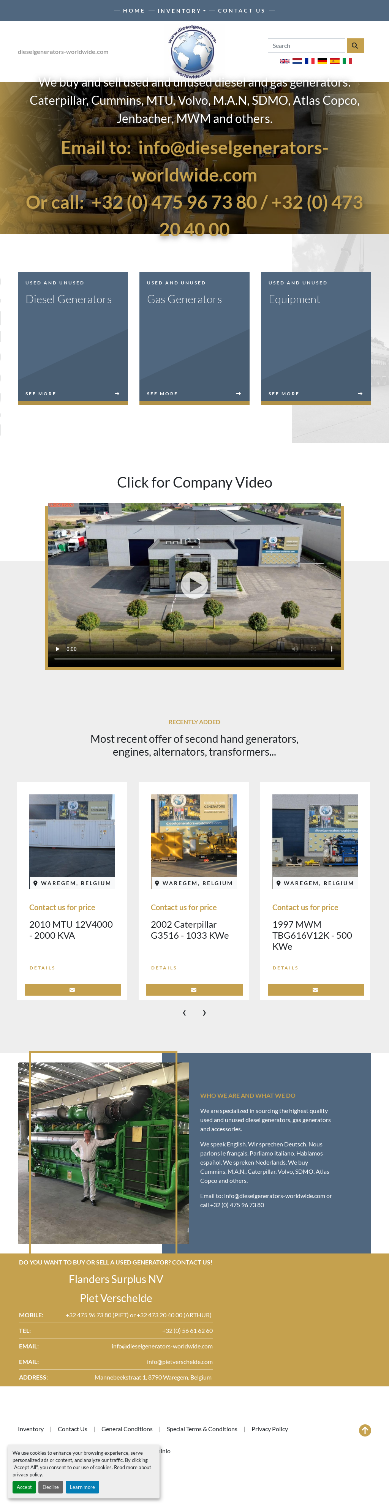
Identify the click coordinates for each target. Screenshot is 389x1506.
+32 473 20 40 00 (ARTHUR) (175, 1314)
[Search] (306, 45)
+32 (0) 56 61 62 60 (187, 1330)
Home (134, 10)
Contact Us (242, 10)
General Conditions (127, 1428)
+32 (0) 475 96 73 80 (174, 202)
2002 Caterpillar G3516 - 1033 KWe (190, 930)
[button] (182, 11)
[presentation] (184, 1011)
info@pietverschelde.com (180, 1361)
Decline (51, 1487)
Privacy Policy (269, 1428)
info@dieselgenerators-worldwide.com (274, 1195)
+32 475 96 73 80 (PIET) (98, 1314)
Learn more (82, 1487)
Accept (24, 1487)
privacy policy (27, 1474)
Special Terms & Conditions (202, 1428)
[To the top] (365, 1430)
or (133, 1314)
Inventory (180, 11)
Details (42, 968)
